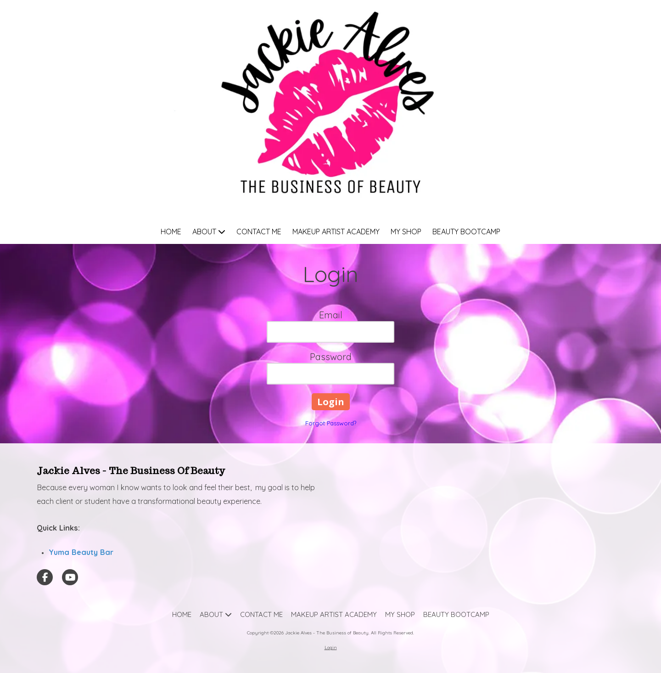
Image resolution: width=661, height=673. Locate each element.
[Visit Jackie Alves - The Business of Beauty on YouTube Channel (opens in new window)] (70, 577)
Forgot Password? (330, 423)
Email (330, 315)
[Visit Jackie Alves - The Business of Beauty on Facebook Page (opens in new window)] (45, 577)
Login (331, 647)
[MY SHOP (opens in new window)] (406, 232)
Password (331, 356)
